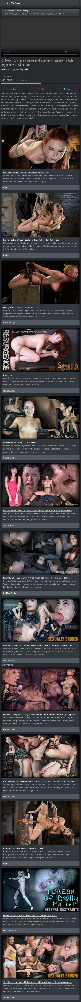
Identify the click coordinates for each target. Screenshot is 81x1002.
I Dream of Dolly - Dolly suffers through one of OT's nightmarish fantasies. (30, 915)
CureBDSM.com (11, 3)
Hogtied (6, 187)
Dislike (40, 89)
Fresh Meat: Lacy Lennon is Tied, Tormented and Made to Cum (26, 172)
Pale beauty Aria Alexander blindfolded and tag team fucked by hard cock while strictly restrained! (38, 781)
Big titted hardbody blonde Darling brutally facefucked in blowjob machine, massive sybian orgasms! (39, 714)
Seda (25, 69)
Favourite (68, 89)
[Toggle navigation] (76, 3)
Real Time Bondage (10, 593)
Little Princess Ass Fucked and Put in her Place (20, 442)
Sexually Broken (9, 390)
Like (13, 89)
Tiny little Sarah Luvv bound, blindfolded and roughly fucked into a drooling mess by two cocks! (37, 982)
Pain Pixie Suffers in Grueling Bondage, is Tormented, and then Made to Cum (31, 240)
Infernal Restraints (10, 930)
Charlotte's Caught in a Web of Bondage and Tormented (23, 848)
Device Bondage (23, 11)
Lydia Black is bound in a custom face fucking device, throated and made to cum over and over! (37, 645)
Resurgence (7, 375)
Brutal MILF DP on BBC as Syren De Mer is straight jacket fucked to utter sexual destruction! (36, 578)
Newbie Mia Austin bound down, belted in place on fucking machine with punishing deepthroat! (37, 510)
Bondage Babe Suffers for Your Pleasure (18, 307)
